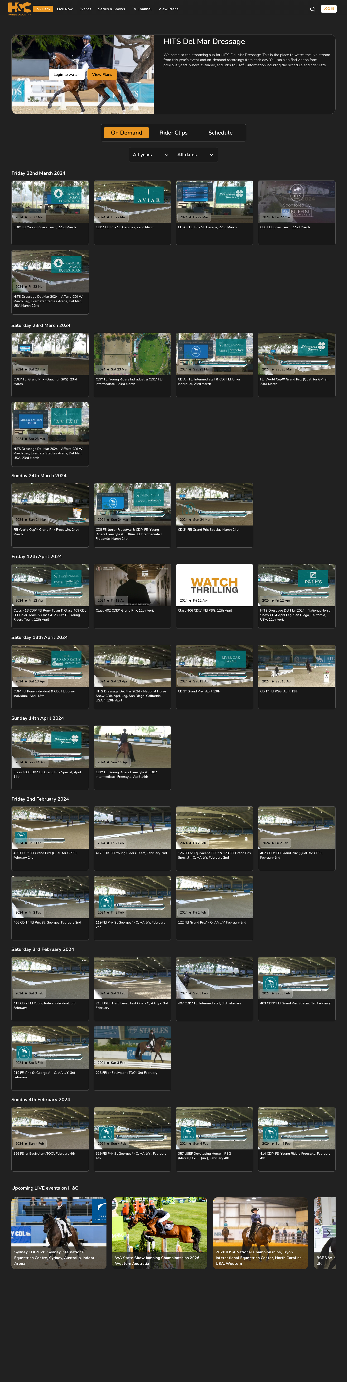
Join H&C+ (42, 9)
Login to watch (67, 74)
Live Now (65, 9)
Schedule (221, 132)
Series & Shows (111, 9)
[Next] (328, 1233)
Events (85, 9)
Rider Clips (173, 132)
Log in (328, 9)
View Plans (168, 9)
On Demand (126, 132)
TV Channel (142, 9)
